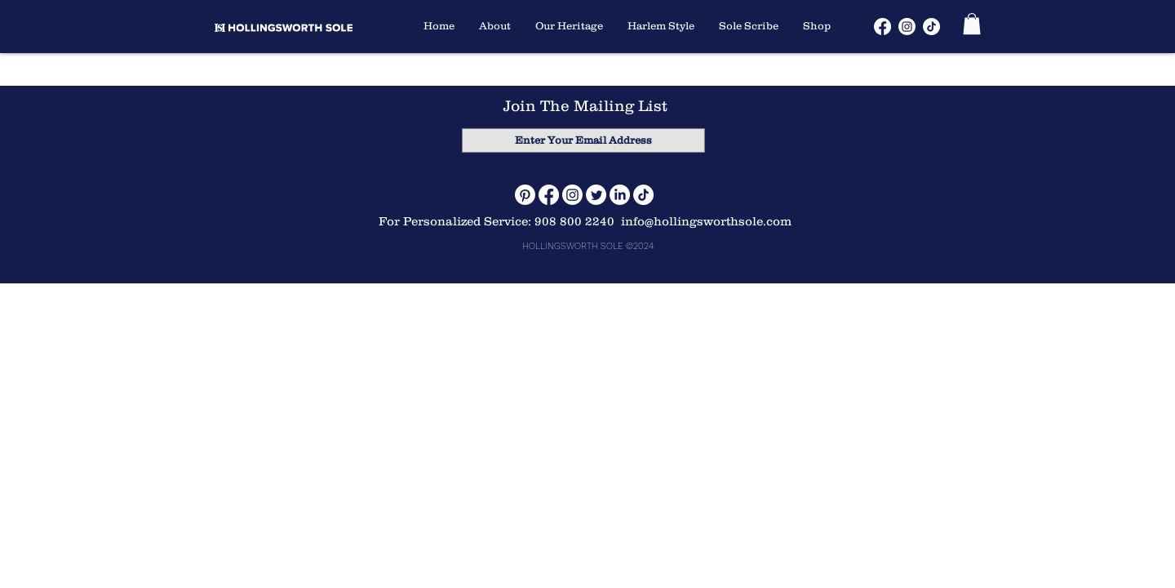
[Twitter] (596, 195)
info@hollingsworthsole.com (706, 221)
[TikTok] (643, 195)
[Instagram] (572, 195)
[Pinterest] (525, 195)
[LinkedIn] (620, 195)
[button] (972, 23)
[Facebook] (549, 195)
